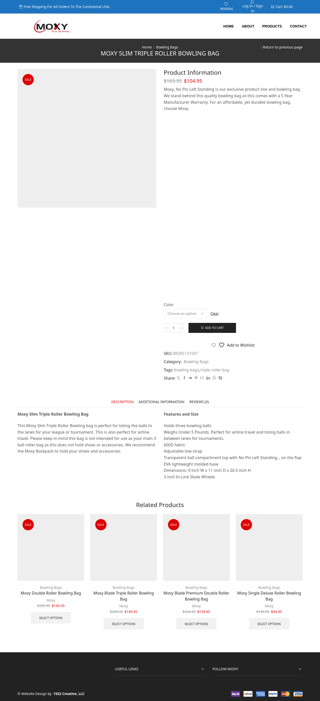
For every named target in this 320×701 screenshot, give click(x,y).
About (248, 26)
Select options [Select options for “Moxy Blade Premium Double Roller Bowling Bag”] (196, 624)
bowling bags (186, 370)
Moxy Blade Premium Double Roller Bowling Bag (196, 596)
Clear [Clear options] (214, 313)
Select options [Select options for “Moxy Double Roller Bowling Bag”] (51, 618)
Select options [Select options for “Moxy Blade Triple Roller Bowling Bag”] (124, 624)
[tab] (122, 402)
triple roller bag (215, 370)
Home (228, 26)
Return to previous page (282, 47)
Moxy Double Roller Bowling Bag (51, 593)
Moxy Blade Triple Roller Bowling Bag (123, 596)
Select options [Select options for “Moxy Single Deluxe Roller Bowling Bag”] (269, 624)
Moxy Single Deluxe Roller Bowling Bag (269, 596)
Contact (298, 26)
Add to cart (215, 328)
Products (272, 26)
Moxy (50, 600)
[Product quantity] (174, 328)
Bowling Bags (167, 47)
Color (169, 304)
